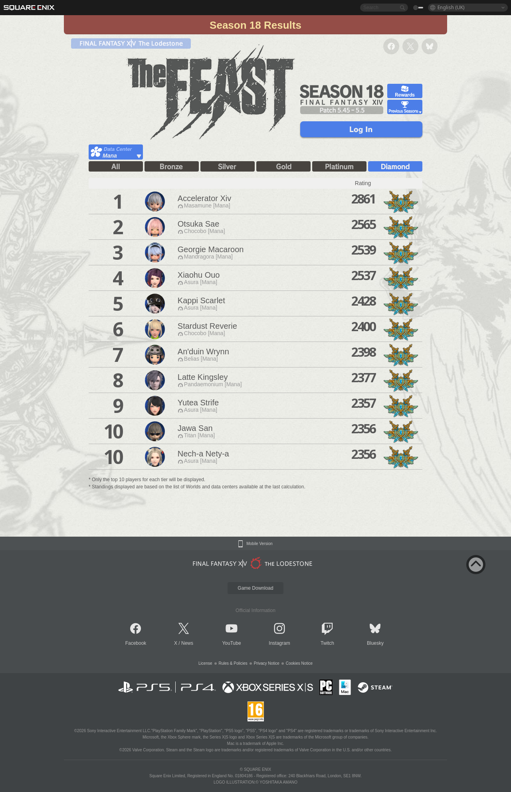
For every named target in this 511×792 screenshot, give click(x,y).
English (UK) (451, 7)
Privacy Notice (266, 663)
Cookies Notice (299, 663)
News (187, 643)
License (205, 663)
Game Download (255, 588)
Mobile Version (259, 544)
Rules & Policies (233, 663)
